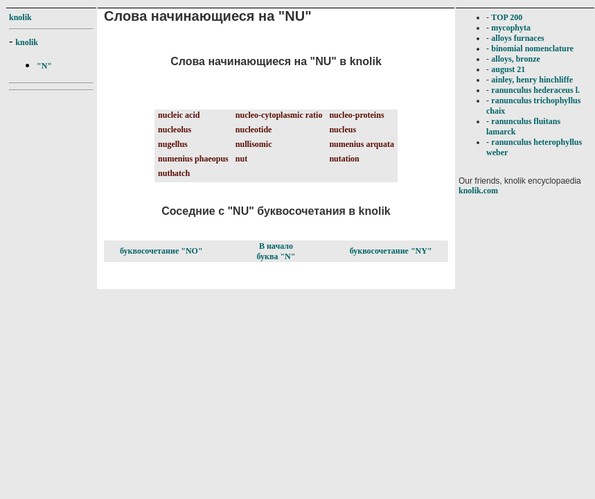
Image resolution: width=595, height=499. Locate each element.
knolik (20, 17)
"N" (44, 66)
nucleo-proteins (356, 115)
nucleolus (174, 129)
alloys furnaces (517, 38)
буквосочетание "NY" (391, 251)
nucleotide (254, 129)
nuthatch (174, 173)
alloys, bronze (515, 59)
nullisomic (254, 144)
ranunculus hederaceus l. (535, 90)
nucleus (342, 129)
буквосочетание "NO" (161, 251)
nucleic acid (178, 115)
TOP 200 (506, 17)
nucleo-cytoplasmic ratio (279, 115)
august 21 (508, 69)
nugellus (173, 144)
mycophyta (511, 28)
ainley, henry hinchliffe (532, 80)
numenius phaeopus (193, 159)
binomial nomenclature (532, 48)
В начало (276, 246)
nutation (344, 159)
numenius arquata (361, 144)
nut (241, 159)
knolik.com (478, 190)
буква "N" (276, 256)
